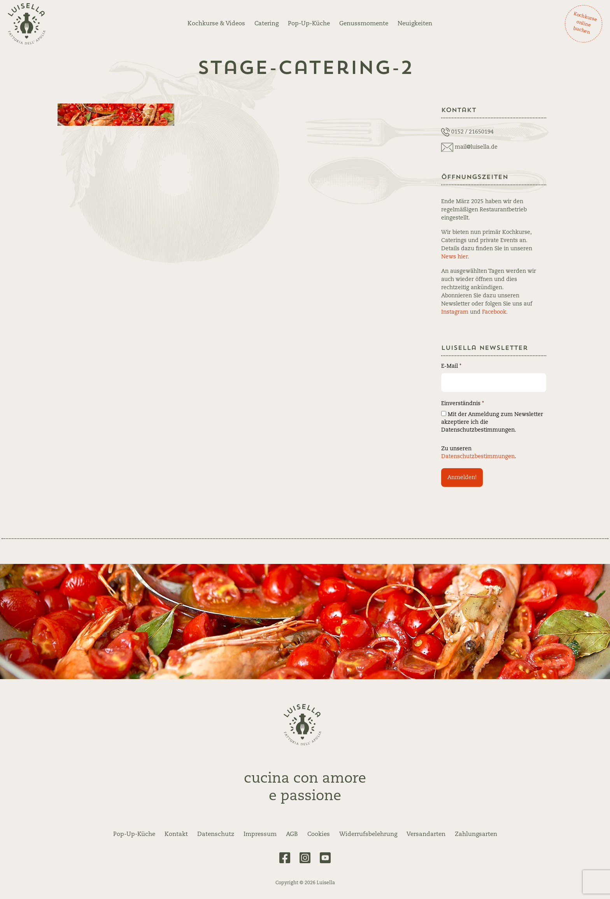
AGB (292, 834)
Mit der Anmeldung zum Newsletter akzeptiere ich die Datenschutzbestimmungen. (492, 422)
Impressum (260, 834)
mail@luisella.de (476, 147)
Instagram (454, 312)
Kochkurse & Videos (216, 24)
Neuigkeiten (415, 24)
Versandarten (426, 834)
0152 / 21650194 (472, 132)
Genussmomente (363, 24)
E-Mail (451, 366)
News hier (454, 257)
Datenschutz (215, 834)
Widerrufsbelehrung (368, 834)
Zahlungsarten (476, 834)
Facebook (494, 312)
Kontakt (176, 834)
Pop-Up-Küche (309, 24)
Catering (266, 24)
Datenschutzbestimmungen (478, 456)
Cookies (318, 834)
